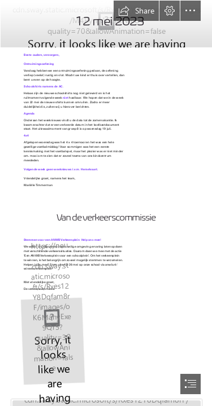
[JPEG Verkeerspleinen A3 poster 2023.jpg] (52, 340)
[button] (136, 11)
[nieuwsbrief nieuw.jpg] (106, 23)
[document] (106, 203)
